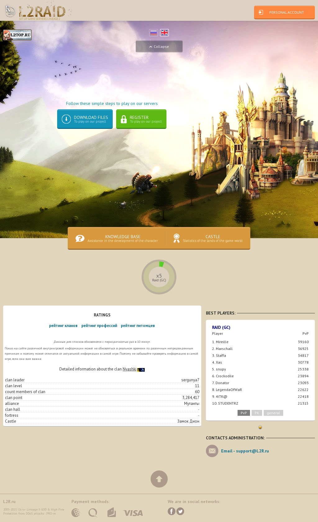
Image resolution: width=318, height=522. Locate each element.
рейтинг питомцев (138, 325)
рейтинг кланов (63, 325)
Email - (245, 451)
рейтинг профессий (99, 325)
